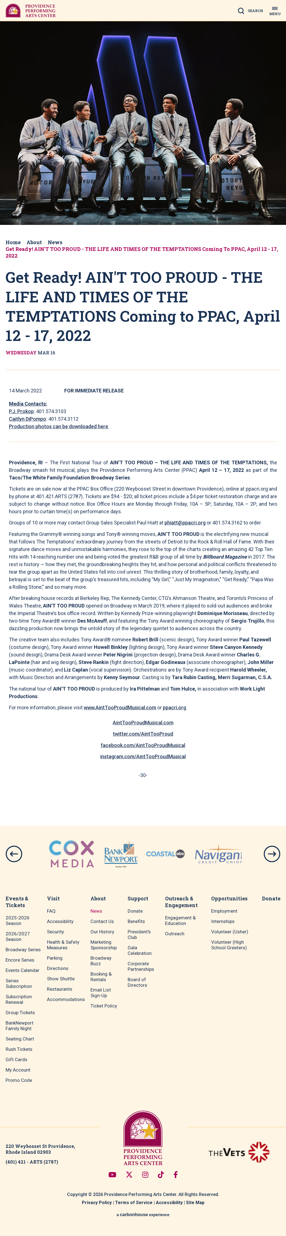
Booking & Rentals (101, 976)
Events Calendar (22, 970)
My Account (18, 1070)
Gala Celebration (140, 950)
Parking (55, 958)
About (34, 242)
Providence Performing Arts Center (31, 10)
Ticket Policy (103, 1006)
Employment (224, 911)
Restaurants (59, 989)
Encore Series (20, 960)
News (55, 242)
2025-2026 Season (18, 920)
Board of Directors (137, 982)
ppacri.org (175, 707)
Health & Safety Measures (63, 944)
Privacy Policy (97, 1202)
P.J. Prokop (21, 411)
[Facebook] (175, 1174)
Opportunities (229, 898)
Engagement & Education (180, 920)
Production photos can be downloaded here (59, 426)
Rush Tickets (19, 1049)
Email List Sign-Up (100, 992)
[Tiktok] (161, 1174)
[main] (143, 409)
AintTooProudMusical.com (143, 723)
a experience (142, 1214)
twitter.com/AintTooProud (143, 734)
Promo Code (19, 1080)
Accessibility (60, 921)
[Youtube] (112, 1174)
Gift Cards (16, 1059)
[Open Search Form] (252, 13)
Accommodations (66, 999)
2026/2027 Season (18, 936)
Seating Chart (20, 1039)
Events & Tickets (17, 901)
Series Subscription (19, 983)
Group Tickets (20, 1012)
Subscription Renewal (19, 999)
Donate (135, 911)
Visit (53, 898)
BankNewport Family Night (20, 1025)
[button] (14, 854)
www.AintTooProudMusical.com (120, 707)
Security (55, 931)
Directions (57, 968)
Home (13, 242)
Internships (223, 921)
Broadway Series (23, 949)
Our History (102, 931)
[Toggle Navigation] (274, 10)
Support (138, 898)
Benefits (136, 921)
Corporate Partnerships (141, 966)
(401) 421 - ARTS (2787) (32, 1162)
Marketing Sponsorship (103, 944)
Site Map (195, 1202)
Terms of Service (133, 1202)
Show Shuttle (61, 978)
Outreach (174, 933)
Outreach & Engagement (181, 901)
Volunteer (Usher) (229, 931)
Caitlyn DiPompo (27, 419)
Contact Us (102, 921)
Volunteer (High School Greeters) (229, 944)
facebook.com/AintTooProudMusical (143, 745)
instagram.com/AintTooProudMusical (143, 756)
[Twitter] (129, 1174)
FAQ (51, 911)
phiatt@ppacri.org (185, 523)
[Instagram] (145, 1174)
